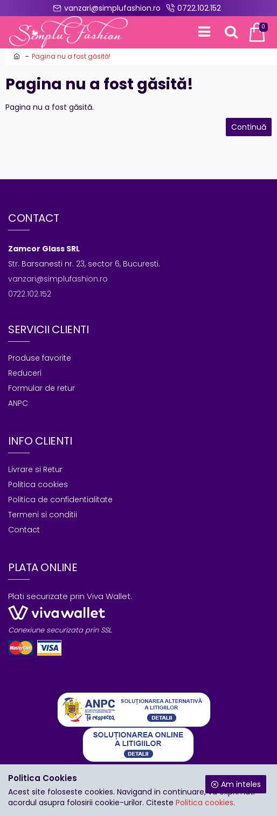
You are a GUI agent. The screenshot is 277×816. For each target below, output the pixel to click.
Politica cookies (204, 802)
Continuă (248, 127)
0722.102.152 (29, 294)
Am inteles (241, 784)
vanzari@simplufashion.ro (58, 278)
